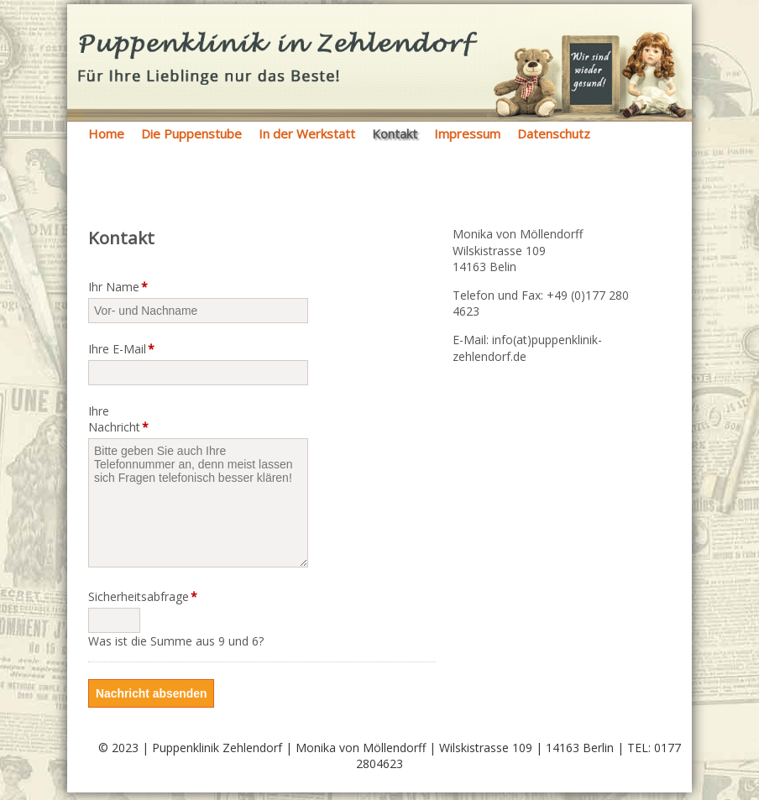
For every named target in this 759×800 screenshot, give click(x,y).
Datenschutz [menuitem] (553, 133)
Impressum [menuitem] (467, 133)
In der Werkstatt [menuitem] (307, 133)
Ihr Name (118, 287)
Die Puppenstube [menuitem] (191, 133)
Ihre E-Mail (121, 349)
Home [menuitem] (106, 133)
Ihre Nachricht (118, 419)
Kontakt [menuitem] (394, 133)
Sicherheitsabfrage (123, 596)
